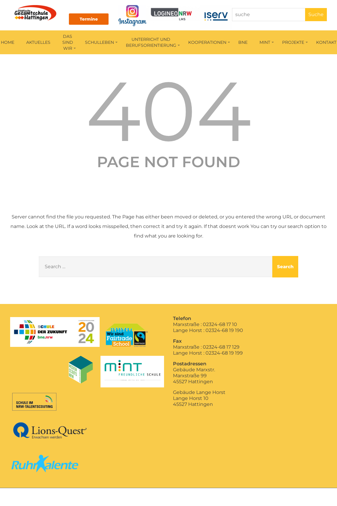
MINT (266, 43)
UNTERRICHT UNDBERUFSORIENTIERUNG (153, 43)
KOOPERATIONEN (209, 43)
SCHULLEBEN (101, 43)
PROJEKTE (295, 43)
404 (168, 111)
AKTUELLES (38, 43)
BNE (243, 43)
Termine (92, 19)
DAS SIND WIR (69, 43)
